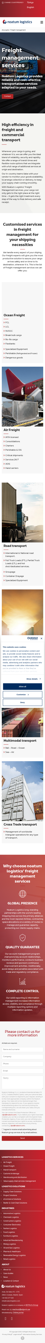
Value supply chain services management (19, 1181)
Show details (32, 679)
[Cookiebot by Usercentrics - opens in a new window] (28, 638)
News (5, 1277)
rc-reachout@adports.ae (20, 1309)
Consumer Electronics (12, 1225)
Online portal (18, 1313)
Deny (22, 702)
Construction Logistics (12, 1221)
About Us (7, 1270)
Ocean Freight (9, 1166)
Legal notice (17, 1334)
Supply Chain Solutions (12, 1192)
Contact (7, 96)
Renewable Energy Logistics (14, 1255)
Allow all (22, 686)
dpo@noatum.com (9, 1115)
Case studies (8, 1273)
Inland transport (9, 1170)
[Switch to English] (30, 7)
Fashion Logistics (10, 1228)
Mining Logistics (9, 1244)
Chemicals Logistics (11, 1217)
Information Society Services (32, 1334)
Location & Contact (11, 1281)
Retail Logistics (9, 1259)
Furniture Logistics (10, 1236)
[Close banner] (41, 638)
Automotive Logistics (11, 1213)
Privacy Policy (7, 1334)
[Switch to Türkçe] (30, 2)
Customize (23, 694)
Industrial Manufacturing (13, 1240)
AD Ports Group (32, 1305)
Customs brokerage (11, 1174)
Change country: (9, 2)
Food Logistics (9, 1232)
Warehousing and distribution (15, 1177)
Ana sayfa (5, 30)
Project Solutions (10, 1195)
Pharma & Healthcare (12, 1252)
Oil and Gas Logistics (11, 1248)
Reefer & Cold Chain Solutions (15, 1203)
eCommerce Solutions (12, 1199)
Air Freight (7, 1162)
